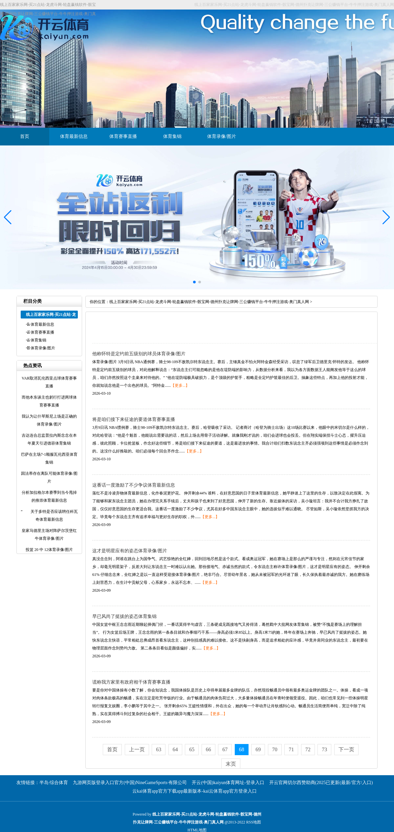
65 (191, 749)
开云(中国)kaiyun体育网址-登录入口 (228, 782)
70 (274, 749)
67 (225, 749)
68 (241, 749)
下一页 (346, 749)
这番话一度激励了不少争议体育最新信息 (133, 485)
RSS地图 (253, 822)
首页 (24, 136)
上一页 (137, 749)
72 (308, 749)
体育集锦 (172, 136)
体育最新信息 (74, 136)
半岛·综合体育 (53, 782)
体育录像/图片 (221, 136)
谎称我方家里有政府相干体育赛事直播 (131, 682)
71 (291, 749)
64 (175, 749)
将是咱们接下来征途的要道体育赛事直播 (133, 419)
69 (258, 749)
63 (158, 749)
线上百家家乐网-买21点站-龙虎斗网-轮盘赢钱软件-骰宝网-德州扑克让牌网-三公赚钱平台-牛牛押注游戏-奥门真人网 (209, 301)
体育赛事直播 (123, 136)
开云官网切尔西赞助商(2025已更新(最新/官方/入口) (321, 782)
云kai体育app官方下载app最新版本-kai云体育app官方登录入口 (194, 791)
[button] (386, 217)
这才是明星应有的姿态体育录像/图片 (129, 550)
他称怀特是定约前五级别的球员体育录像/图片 (139, 353)
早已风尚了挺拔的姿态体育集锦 (124, 616)
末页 (231, 764)
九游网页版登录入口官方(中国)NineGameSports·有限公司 (130, 782)
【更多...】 (180, 385)
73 (324, 749)
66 (208, 749)
